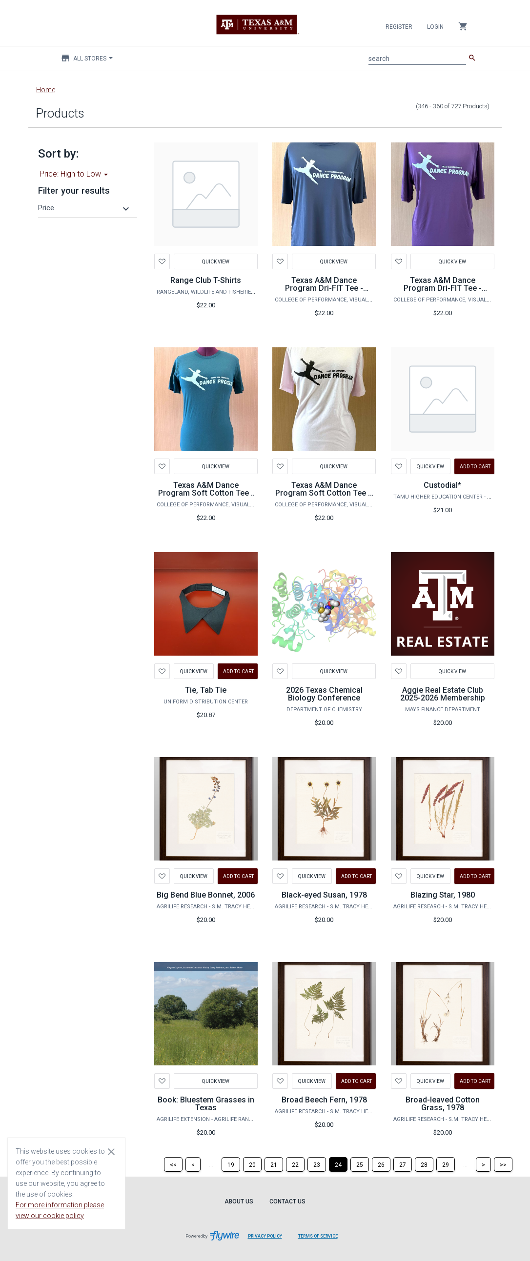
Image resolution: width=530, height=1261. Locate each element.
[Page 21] (274, 1164)
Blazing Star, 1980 (442, 895)
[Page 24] (338, 1164)
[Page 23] (316, 1164)
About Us (238, 1201)
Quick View (215, 261)
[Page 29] (445, 1164)
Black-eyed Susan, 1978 (324, 895)
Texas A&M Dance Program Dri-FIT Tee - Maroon (443, 288)
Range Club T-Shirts (205, 280)
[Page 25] (359, 1164)
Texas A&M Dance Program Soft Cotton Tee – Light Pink (324, 492)
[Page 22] (295, 1164)
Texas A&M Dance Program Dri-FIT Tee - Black (324, 288)
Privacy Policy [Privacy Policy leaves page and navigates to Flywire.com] (265, 1236)
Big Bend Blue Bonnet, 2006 (206, 895)
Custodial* (442, 485)
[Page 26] (381, 1164)
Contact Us (287, 1201)
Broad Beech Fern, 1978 (324, 1099)
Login (435, 26)
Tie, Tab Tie (205, 690)
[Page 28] (424, 1164)
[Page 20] (252, 1164)
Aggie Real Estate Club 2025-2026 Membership (442, 693)
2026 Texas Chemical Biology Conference (324, 693)
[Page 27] (402, 1164)
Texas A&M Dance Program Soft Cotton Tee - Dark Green (206, 492)
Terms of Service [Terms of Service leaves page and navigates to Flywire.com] (318, 1236)
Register (399, 26)
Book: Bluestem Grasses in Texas (206, 1103)
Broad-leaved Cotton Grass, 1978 (443, 1103)
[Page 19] (231, 1164)
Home (45, 90)
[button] (85, 208)
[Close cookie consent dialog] (111, 1151)
